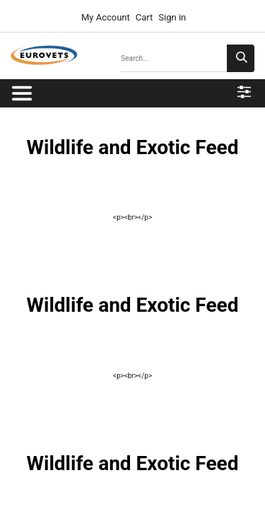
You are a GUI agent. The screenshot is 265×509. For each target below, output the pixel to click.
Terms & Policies (185, 487)
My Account (104, 17)
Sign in (172, 17)
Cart (144, 17)
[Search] (240, 58)
